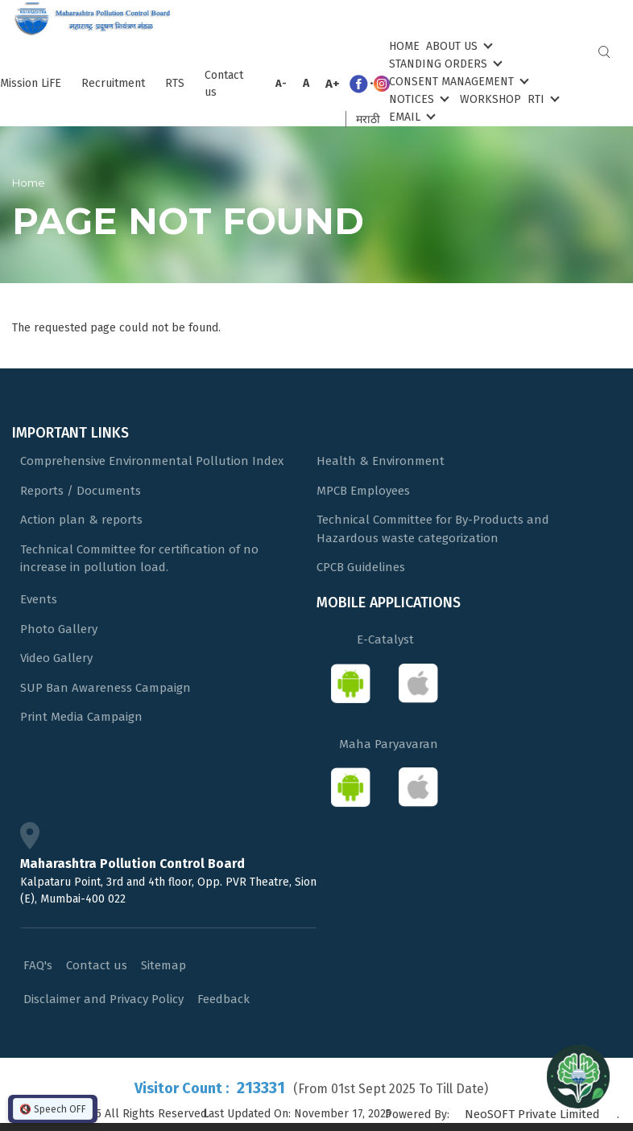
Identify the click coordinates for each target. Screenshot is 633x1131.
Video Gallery (56, 658)
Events (38, 599)
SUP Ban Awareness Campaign (105, 688)
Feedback (223, 999)
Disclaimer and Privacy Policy (103, 999)
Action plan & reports (81, 519)
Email (411, 116)
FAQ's (37, 965)
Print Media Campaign (81, 716)
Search (604, 52)
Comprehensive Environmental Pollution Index (151, 461)
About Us (458, 45)
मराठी (368, 119)
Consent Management (457, 80)
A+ (332, 83)
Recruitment (113, 83)
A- (281, 83)
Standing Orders (444, 63)
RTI (542, 98)
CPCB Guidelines (360, 567)
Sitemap (163, 965)
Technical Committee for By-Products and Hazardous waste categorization (432, 528)
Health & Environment (380, 461)
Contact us (224, 83)
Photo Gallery (58, 629)
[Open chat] (578, 1076)
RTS (174, 83)
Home (404, 46)
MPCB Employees (363, 490)
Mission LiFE (30, 83)
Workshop (490, 99)
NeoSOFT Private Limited (532, 1114)
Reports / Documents (80, 490)
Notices (417, 98)
